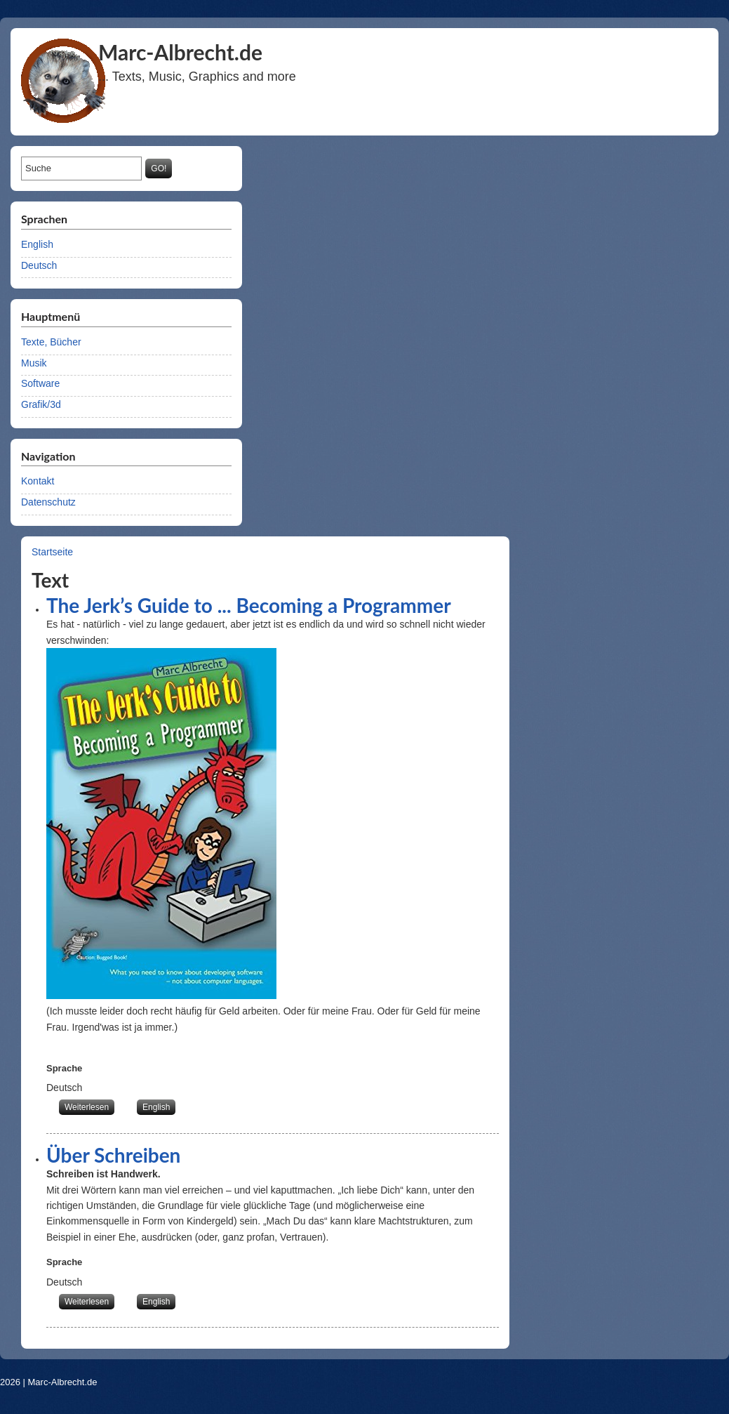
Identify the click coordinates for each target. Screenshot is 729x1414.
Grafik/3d (41, 404)
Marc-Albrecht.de (63, 1382)
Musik (34, 363)
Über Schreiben (113, 1155)
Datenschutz (48, 502)
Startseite (52, 551)
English (37, 244)
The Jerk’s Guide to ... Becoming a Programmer (248, 605)
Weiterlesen (89, 1105)
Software (40, 383)
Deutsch (39, 265)
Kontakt (37, 481)
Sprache (64, 1068)
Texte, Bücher (51, 342)
